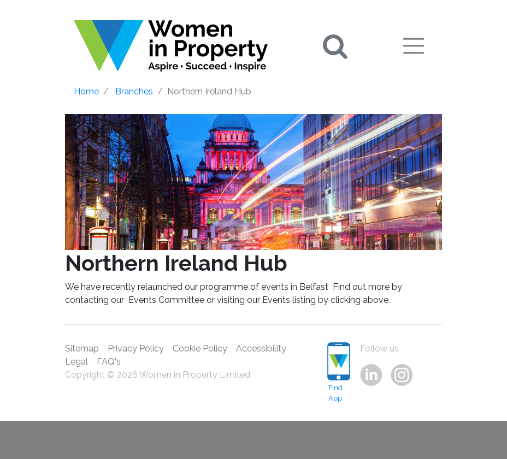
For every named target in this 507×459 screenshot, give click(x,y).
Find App (335, 372)
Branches (134, 91)
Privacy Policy (136, 348)
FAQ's (109, 361)
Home (86, 91)
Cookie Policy (200, 348)
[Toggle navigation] (413, 46)
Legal (76, 361)
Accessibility (261, 348)
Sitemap (82, 348)
